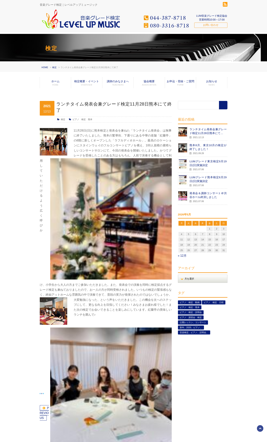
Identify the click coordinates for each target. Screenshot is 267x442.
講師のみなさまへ (118, 84)
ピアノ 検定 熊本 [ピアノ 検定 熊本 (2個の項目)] (190, 307)
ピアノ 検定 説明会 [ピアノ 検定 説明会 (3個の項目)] (191, 312)
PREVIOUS (54, 293)
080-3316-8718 (55, 397)
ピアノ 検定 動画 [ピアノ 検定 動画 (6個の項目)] (190, 302)
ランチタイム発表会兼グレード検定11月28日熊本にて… (208, 131)
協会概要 (149, 84)
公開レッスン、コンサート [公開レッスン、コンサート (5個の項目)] (193, 322)
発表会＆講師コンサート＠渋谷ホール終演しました (208, 195)
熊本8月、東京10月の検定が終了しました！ (208, 147)
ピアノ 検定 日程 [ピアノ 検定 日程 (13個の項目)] (214, 302)
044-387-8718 (54, 392)
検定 (54, 67)
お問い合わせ (210, 24)
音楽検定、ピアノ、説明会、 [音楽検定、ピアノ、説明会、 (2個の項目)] (194, 332)
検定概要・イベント (86, 84)
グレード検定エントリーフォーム (193, 436)
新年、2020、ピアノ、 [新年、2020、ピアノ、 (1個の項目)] (191, 327)
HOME (45, 67)
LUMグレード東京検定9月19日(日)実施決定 (208, 163)
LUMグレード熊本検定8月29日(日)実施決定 (208, 179)
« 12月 (182, 255)
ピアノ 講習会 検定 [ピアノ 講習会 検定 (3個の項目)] (191, 317)
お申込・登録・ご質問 (180, 84)
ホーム (55, 84)
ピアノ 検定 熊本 (82, 119)
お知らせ (211, 84)
